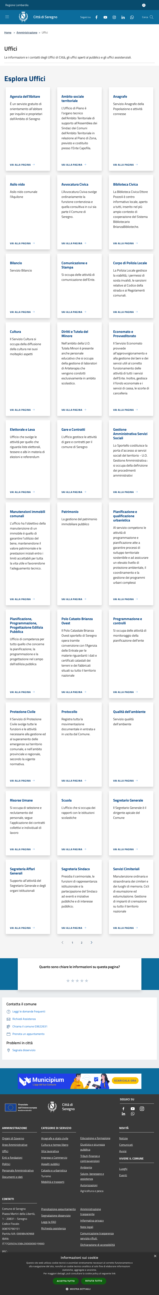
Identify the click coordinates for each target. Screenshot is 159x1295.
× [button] (155, 1256)
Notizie (123, 1138)
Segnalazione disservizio (56, 1215)
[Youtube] (103, 17)
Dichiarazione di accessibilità (97, 1245)
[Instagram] (112, 17)
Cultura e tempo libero (54, 1145)
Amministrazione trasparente (90, 1211)
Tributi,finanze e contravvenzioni (90, 1158)
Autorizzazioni (89, 1185)
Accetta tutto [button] (66, 1281)
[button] (79, 1289)
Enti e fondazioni (12, 1157)
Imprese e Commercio (54, 1157)
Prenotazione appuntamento (58, 1209)
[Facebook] (95, 17)
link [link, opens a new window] (113, 1273)
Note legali (86, 1227)
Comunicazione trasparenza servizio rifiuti (97, 1235)
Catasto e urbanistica (54, 1170)
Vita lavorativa (50, 1151)
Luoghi (123, 1169)
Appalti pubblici (50, 1164)
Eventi (123, 1175)
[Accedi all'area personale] (144, 5)
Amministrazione (27, 32)
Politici (6, 1164)
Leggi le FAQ (48, 1222)
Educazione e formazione (95, 1138)
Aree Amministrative (14, 1145)
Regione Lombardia (16, 5)
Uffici (5, 1151)
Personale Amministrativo (18, 1170)
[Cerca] (151, 17)
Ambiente (86, 1167)
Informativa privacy (92, 1220)
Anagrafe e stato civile (54, 1138)
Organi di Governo (13, 1138)
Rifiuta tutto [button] (93, 1280)
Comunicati (126, 1145)
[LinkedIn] (121, 17)
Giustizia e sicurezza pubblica (92, 1147)
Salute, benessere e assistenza (92, 1176)
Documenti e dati (12, 1177)
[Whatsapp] (130, 17)
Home (7, 32)
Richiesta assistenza (53, 1228)
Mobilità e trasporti (52, 1182)
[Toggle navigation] (7, 17)
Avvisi (122, 1151)
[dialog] (79, 1273)
